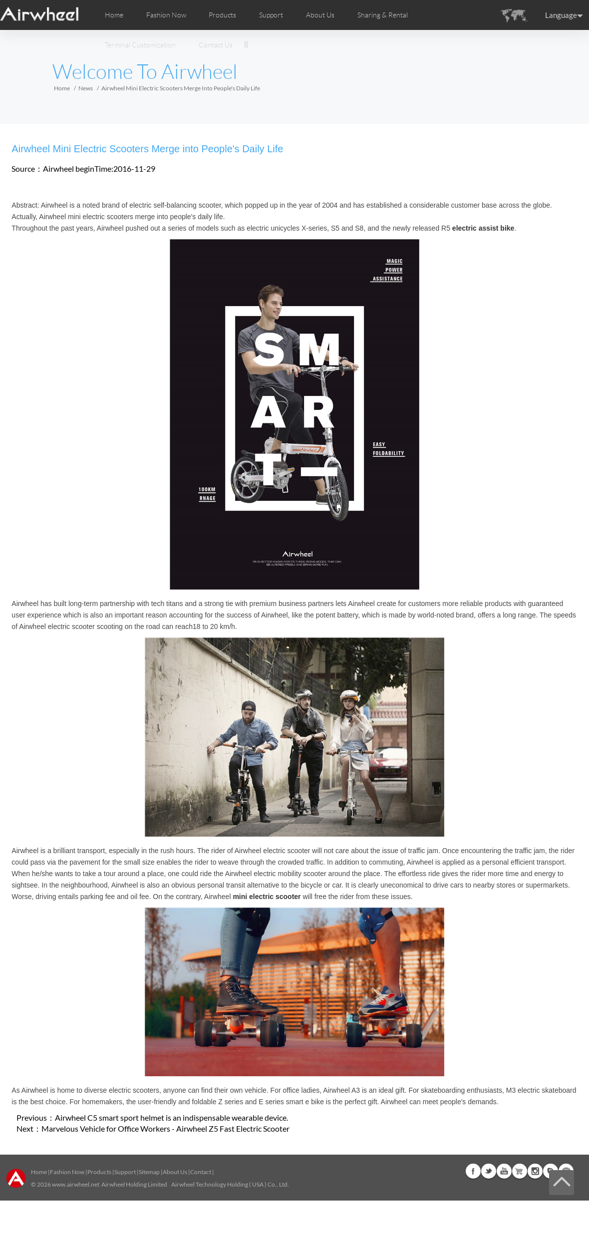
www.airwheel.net (75, 1184)
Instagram (535, 1171)
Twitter (488, 1171)
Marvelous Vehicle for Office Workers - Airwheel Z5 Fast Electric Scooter (165, 1128)
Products (222, 15)
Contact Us (216, 45)
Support (271, 15)
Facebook (473, 1171)
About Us (175, 1172)
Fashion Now (67, 1172)
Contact (200, 1172)
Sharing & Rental (382, 15)
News (85, 88)
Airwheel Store (519, 1171)
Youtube (504, 1171)
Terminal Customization (140, 45)
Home (114, 15)
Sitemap (149, 1172)
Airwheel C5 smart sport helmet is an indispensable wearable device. (171, 1117)
